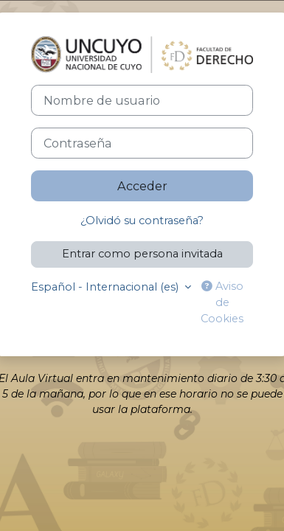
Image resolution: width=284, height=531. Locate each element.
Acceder (142, 185)
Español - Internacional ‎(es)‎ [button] (106, 287)
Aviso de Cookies (222, 302)
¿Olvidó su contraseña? (142, 220)
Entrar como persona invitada (142, 253)
